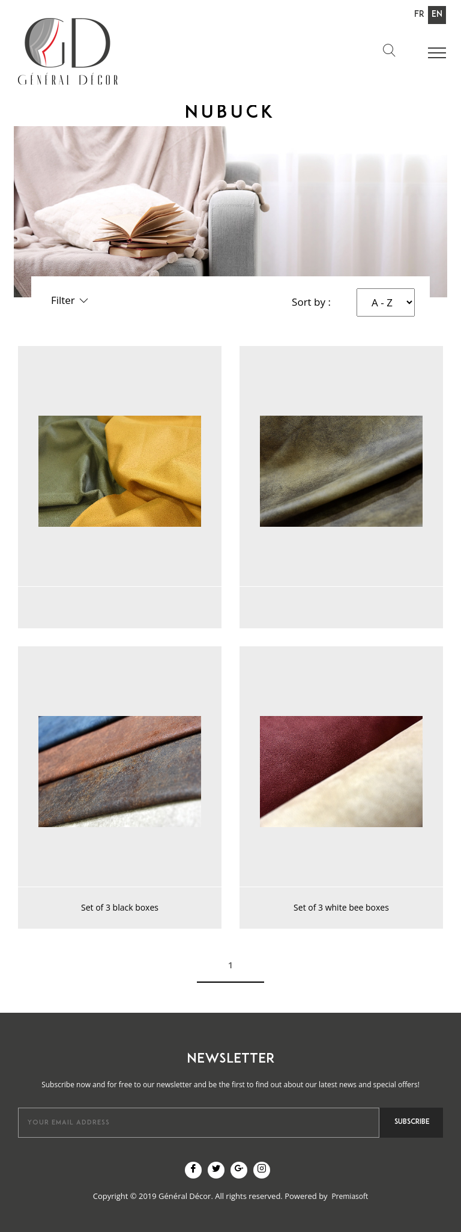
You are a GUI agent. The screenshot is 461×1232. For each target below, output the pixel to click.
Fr (419, 14)
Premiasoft (349, 1196)
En (437, 14)
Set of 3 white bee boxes (341, 907)
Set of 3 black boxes (119, 907)
